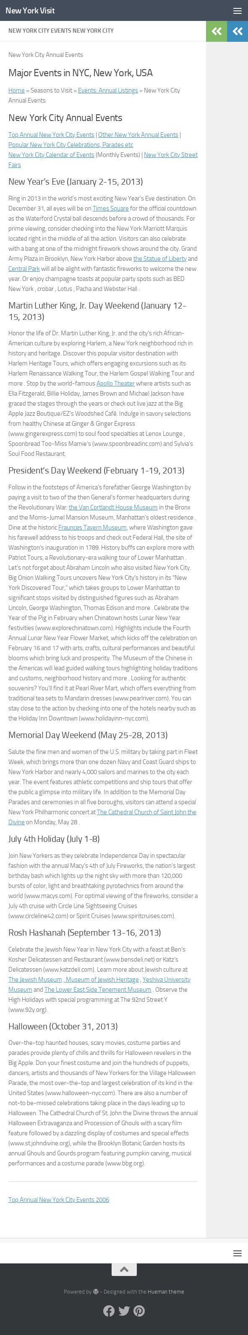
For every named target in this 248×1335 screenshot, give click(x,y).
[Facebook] (109, 1311)
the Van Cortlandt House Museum (113, 507)
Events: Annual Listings (108, 90)
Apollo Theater (116, 383)
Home (16, 90)
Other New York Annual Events (138, 135)
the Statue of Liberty (160, 258)
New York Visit (31, 10)
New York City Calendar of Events (51, 155)
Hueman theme (166, 1292)
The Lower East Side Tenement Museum (97, 989)
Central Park (24, 269)
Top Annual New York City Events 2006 (58, 1200)
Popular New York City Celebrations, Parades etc (70, 145)
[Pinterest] (139, 1311)
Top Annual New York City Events (51, 135)
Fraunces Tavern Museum (92, 527)
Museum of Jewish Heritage (102, 979)
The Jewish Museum (35, 979)
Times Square (111, 208)
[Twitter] (124, 1311)
